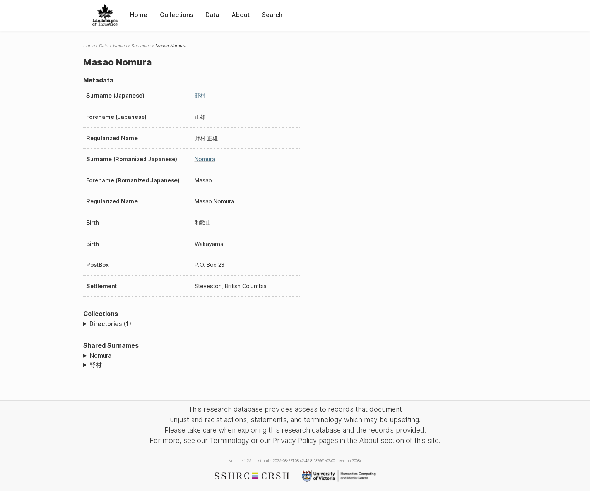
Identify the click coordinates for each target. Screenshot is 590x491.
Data (212, 15)
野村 (200, 95)
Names (120, 45)
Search (272, 15)
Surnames (141, 45)
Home (138, 15)
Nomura (205, 159)
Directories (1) (110, 324)
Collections (176, 15)
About (240, 15)
